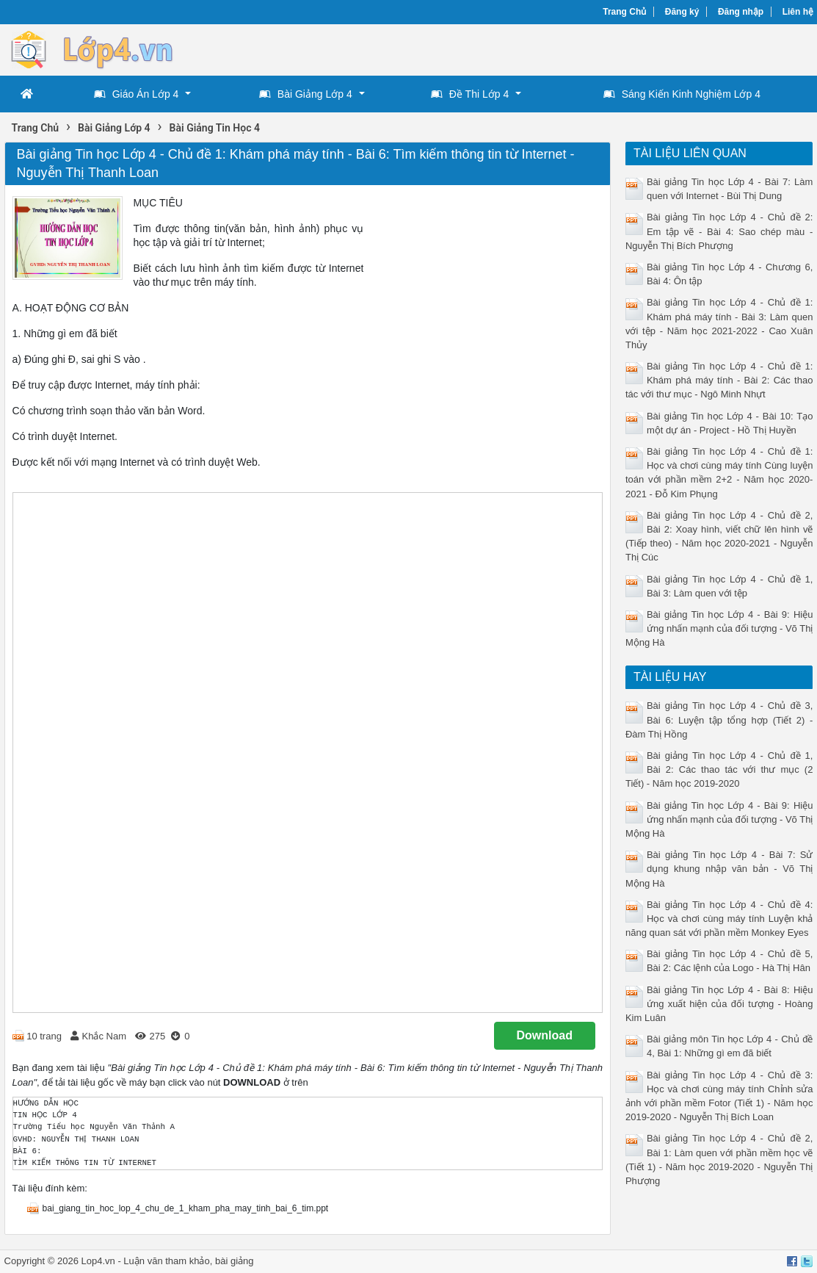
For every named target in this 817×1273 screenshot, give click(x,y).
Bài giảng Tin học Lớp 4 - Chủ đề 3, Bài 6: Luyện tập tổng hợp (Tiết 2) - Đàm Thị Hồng (719, 719)
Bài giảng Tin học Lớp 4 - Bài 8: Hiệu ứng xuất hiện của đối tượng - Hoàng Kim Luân (719, 1003)
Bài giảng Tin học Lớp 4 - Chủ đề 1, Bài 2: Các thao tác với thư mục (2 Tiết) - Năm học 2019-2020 (719, 769)
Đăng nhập (740, 12)
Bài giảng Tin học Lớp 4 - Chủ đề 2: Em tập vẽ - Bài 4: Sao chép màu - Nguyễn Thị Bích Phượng (719, 231)
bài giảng (234, 1260)
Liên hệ (797, 12)
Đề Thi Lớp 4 (470, 94)
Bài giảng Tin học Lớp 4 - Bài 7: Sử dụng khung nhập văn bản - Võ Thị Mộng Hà (719, 868)
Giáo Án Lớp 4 (136, 94)
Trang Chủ (624, 12)
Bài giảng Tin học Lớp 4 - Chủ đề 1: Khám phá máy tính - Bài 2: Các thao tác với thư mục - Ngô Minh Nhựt (719, 380)
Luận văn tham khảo (166, 1260)
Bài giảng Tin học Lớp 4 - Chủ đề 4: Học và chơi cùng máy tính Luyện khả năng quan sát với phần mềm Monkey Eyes (719, 918)
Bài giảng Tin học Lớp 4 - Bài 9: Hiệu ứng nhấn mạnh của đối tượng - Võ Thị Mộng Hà (719, 628)
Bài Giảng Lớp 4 (305, 94)
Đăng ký (682, 12)
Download (545, 1035)
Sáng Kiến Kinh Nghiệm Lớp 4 (681, 94)
